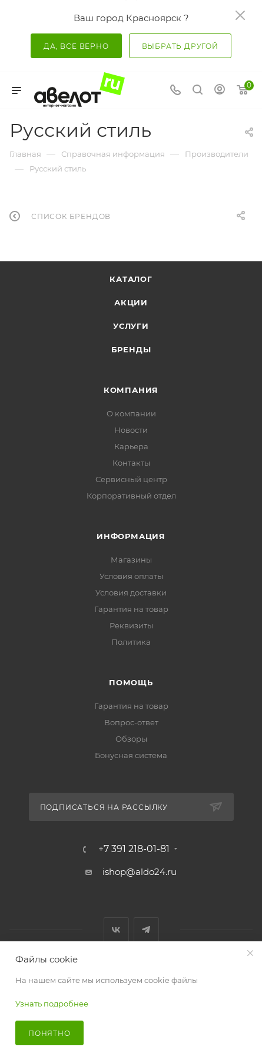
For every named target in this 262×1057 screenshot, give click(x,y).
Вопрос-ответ (131, 722)
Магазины (131, 559)
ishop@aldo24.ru (139, 871)
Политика (131, 642)
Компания (131, 390)
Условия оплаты (131, 576)
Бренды (131, 349)
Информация (131, 536)
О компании (131, 413)
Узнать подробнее (51, 1003)
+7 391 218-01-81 (134, 849)
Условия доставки (131, 592)
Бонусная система (131, 755)
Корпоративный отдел (131, 495)
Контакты (131, 462)
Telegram (146, 929)
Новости (131, 430)
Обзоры (131, 738)
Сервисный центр (131, 479)
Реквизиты (131, 625)
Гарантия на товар (131, 609)
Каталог (131, 279)
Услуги (131, 326)
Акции (131, 302)
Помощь (131, 682)
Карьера (131, 446)
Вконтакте (116, 929)
